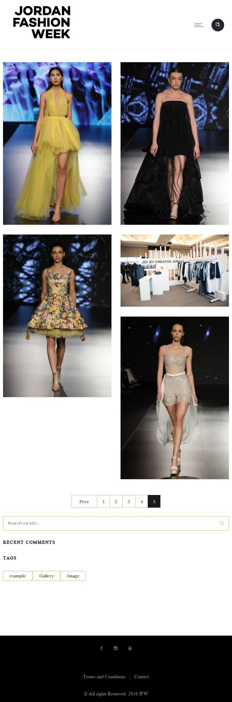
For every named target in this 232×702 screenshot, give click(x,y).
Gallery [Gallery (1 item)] (46, 576)
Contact (141, 677)
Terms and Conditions (104, 677)
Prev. (84, 501)
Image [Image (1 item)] (73, 576)
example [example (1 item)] (17, 576)
